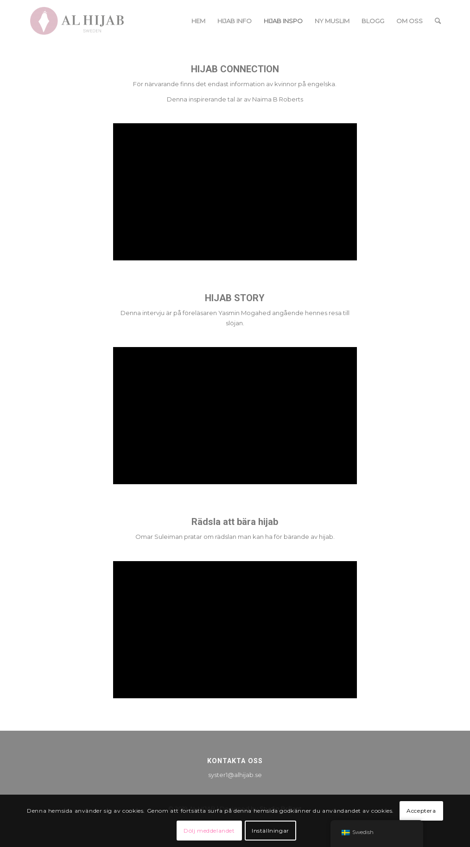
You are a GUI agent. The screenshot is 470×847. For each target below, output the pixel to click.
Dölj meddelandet (209, 830)
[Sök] (438, 21)
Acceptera (421, 810)
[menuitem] (198, 21)
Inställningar (270, 830)
